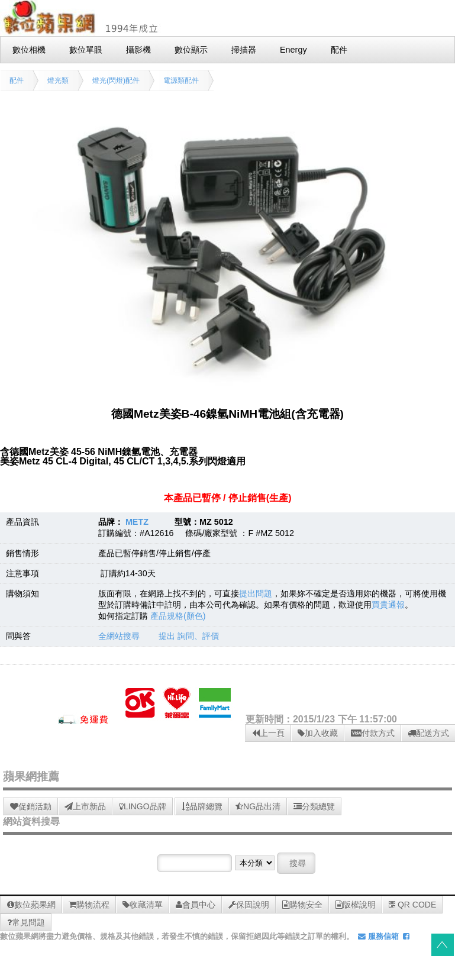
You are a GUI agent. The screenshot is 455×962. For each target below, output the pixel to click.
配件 (16, 80)
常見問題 (26, 922)
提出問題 (255, 593)
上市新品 (85, 806)
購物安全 (302, 904)
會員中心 (195, 904)
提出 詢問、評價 (189, 636)
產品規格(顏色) (178, 616)
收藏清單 (142, 904)
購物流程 (89, 904)
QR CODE (412, 904)
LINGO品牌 (142, 806)
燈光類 (58, 80)
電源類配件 (181, 80)
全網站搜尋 (119, 636)
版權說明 (355, 904)
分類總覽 (314, 806)
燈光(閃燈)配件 (116, 80)
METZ (137, 522)
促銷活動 (30, 806)
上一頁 (268, 733)
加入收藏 (318, 733)
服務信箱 (378, 936)
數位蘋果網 (31, 904)
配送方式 (428, 733)
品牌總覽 (202, 806)
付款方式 (373, 733)
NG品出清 (257, 806)
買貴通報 (388, 604)
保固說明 (248, 904)
